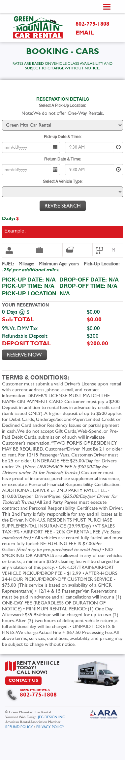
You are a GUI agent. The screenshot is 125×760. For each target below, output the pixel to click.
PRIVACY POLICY (50, 727)
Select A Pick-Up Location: (62, 106)
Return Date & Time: (62, 159)
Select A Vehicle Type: (62, 182)
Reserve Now (24, 354)
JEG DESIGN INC (51, 717)
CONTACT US (23, 680)
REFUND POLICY (19, 727)
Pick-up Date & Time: (62, 137)
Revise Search (63, 205)
